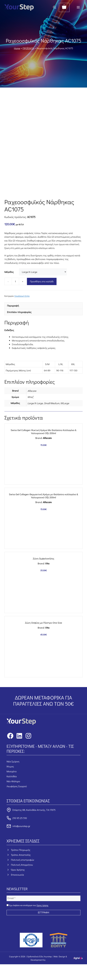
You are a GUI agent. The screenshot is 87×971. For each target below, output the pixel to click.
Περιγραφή (13, 305)
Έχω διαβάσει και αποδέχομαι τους (27, 905)
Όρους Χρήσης (42, 905)
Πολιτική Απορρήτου (22, 864)
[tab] (43, 305)
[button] (54, 7)
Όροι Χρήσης (18, 869)
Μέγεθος (9, 272)
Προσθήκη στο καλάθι (42, 281)
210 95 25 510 (19, 818)
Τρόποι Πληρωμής (20, 850)
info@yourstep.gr (21, 826)
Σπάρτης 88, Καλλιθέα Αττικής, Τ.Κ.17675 (34, 810)
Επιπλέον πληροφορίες (19, 312)
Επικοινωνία (17, 874)
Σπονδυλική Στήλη (22, 296)
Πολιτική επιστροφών (22, 859)
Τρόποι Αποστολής (21, 854)
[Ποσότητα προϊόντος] (15, 281)
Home (17, 48)
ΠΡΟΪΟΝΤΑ (28, 48)
